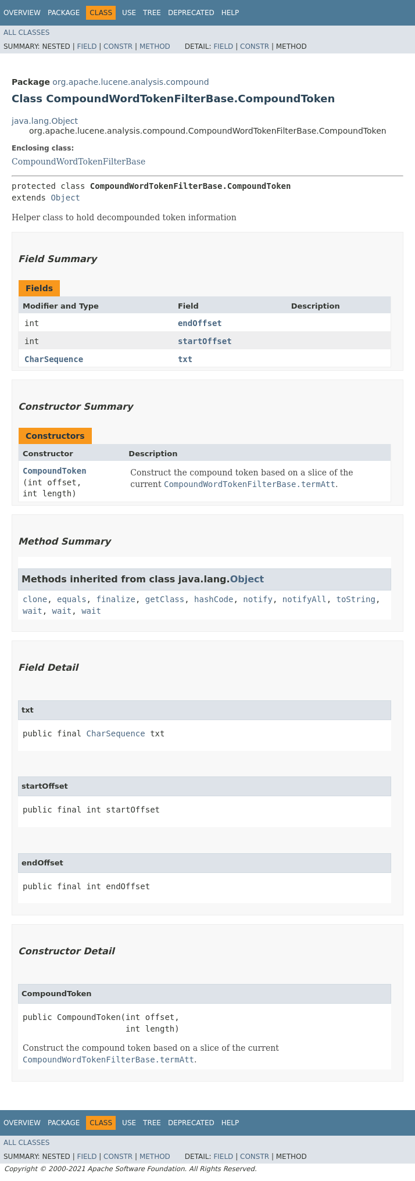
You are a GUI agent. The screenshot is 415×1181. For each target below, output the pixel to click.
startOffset (205, 341)
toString (356, 599)
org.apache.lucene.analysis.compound (130, 82)
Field (86, 46)
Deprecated (191, 13)
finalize (115, 599)
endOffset (200, 323)
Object (65, 197)
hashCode (213, 599)
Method (154, 46)
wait (32, 610)
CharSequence (53, 359)
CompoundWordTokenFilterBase (78, 161)
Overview (22, 13)
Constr (118, 46)
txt (185, 359)
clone (35, 599)
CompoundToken (55, 470)
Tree (152, 13)
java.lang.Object (45, 121)
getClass (164, 599)
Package (64, 13)
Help (230, 13)
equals (72, 599)
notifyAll (304, 599)
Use (129, 13)
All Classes (26, 32)
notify (258, 599)
